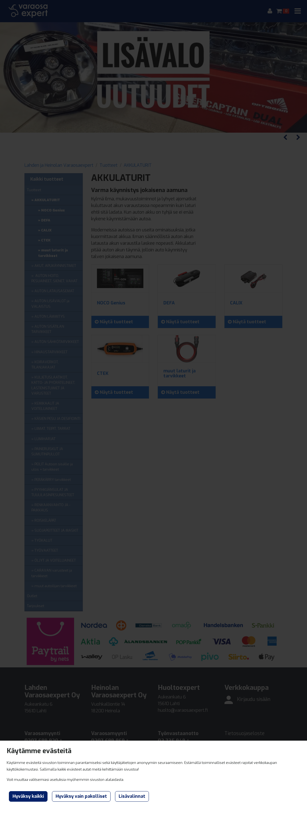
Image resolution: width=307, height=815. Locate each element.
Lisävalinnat (132, 796)
